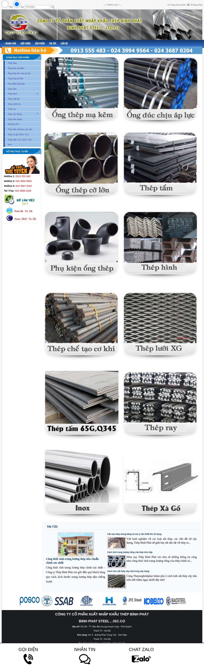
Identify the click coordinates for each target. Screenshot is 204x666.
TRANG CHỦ (112, 5)
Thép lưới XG (14, 104)
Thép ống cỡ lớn (15, 78)
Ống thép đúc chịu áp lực (19, 73)
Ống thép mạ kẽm (16, 68)
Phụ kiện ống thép (16, 83)
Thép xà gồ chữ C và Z (18, 134)
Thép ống (12, 63)
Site (22, 7)
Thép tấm (12, 89)
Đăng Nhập (197, 5)
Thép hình (12, 93)
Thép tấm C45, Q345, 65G (20, 139)
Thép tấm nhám (15, 119)
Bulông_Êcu (13, 124)
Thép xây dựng (15, 114)
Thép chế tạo (14, 99)
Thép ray (12, 109)
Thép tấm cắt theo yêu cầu (20, 129)
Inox (10, 144)
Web (10, 7)
